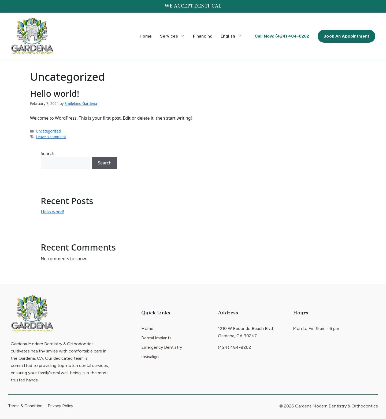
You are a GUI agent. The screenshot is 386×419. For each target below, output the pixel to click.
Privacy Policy (60, 405)
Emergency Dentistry (161, 347)
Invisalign (150, 356)
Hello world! (54, 93)
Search (47, 153)
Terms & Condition (25, 405)
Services (172, 36)
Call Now (282, 36)
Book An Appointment (346, 36)
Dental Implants (156, 337)
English (231, 36)
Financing (203, 36)
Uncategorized (48, 131)
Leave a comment (51, 136)
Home (146, 36)
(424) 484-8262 (234, 347)
